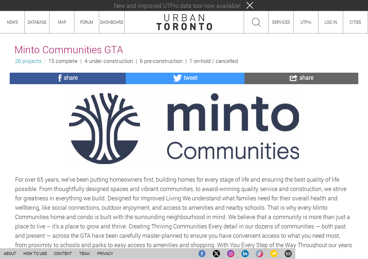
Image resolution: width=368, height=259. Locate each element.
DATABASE (37, 22)
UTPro (305, 22)
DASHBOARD (111, 22)
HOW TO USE (35, 253)
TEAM (84, 253)
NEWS (12, 22)
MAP (62, 22)
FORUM (86, 22)
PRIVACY (105, 253)
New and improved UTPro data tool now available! (177, 5)
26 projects (28, 61)
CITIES (355, 22)
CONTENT (63, 253)
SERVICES (281, 22)
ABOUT (10, 253)
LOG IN (331, 22)
